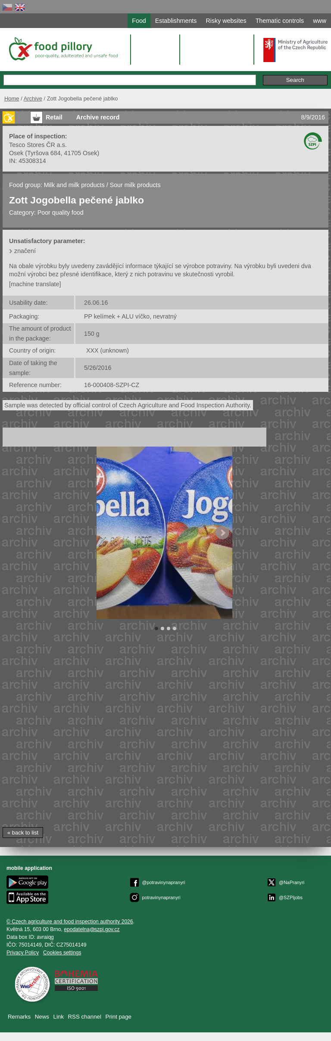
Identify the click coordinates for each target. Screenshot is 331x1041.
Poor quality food (60, 212)
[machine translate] (35, 284)
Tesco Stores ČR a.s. (38, 144)
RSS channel (84, 1016)
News (42, 1016)
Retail (54, 117)
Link (58, 1016)
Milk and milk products (74, 184)
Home (11, 98)
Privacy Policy (22, 953)
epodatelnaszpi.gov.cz (91, 929)
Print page (118, 1016)
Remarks (19, 1016)
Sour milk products (135, 184)
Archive (33, 98)
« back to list (22, 832)
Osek (16, 153)
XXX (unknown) (107, 350)
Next (222, 533)
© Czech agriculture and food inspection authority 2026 (69, 922)
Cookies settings (62, 953)
